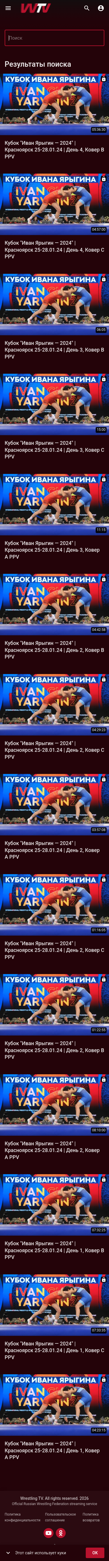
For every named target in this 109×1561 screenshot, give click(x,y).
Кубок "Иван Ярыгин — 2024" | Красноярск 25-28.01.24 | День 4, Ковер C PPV (54, 250)
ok (95, 1553)
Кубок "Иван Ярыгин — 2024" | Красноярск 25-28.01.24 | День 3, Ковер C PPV (54, 450)
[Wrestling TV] (36, 8)
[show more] (8, 1553)
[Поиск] (87, 8)
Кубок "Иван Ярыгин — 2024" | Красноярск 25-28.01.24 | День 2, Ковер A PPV (52, 850)
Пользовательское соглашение (60, 1517)
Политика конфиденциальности (22, 1517)
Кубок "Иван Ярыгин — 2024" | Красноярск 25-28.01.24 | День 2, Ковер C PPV (54, 750)
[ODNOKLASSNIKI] (61, 1533)
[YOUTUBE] (48, 1533)
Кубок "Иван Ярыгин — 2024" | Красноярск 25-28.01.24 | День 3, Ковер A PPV (52, 550)
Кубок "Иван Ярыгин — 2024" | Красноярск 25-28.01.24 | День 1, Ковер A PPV (52, 1450)
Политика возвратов (91, 1517)
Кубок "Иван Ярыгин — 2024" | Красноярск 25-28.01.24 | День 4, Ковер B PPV (54, 150)
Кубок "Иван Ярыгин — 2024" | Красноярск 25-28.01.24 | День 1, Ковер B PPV (54, 1250)
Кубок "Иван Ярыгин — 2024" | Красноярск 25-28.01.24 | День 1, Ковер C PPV (54, 1350)
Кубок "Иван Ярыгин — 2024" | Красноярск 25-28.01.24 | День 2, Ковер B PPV (54, 650)
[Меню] (8, 8)
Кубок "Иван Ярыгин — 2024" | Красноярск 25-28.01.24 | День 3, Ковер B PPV (54, 350)
